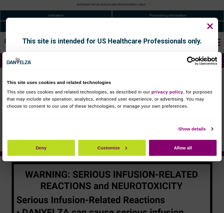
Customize (112, 147)
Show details (192, 128)
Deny (41, 147)
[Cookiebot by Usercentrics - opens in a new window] (191, 61)
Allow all (183, 147)
